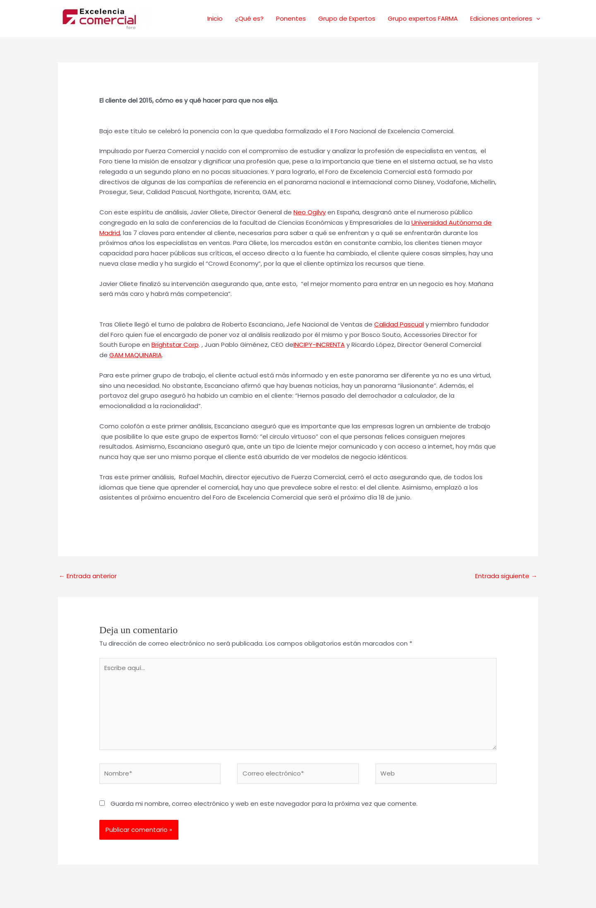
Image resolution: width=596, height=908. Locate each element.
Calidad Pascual (399, 324)
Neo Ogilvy (309, 212)
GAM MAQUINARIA (135, 355)
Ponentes (291, 18)
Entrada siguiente (506, 576)
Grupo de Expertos (346, 18)
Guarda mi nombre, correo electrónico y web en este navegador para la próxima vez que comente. (264, 803)
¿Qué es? (249, 18)
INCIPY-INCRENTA (319, 344)
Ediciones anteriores (505, 18)
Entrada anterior (88, 576)
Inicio (215, 18)
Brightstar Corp (175, 344)
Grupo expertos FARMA (423, 18)
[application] (536, 18)
